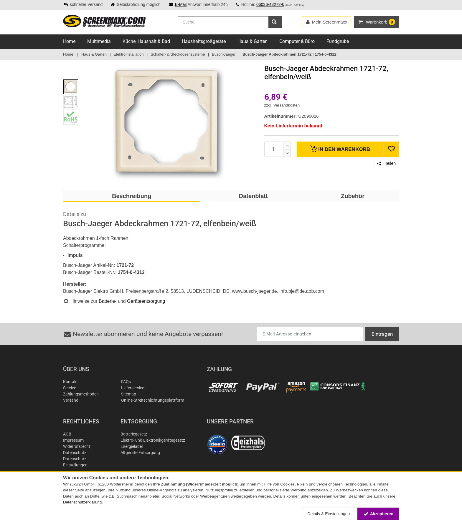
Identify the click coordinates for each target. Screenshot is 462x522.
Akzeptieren (378, 514)
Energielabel (132, 446)
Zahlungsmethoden (81, 394)
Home (69, 41)
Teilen (386, 163)
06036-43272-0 (270, 4)
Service (69, 387)
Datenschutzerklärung (82, 502)
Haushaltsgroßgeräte (204, 41)
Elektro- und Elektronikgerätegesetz (153, 440)
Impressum (73, 440)
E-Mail (181, 4)
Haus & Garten (252, 41)
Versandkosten (286, 105)
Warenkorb (340, 148)
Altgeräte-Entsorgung (140, 452)
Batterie (107, 301)
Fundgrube (337, 41)
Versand (70, 400)
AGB (67, 434)
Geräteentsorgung (146, 301)
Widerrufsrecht (76, 446)
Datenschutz (74, 452)
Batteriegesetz (134, 434)
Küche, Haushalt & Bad (146, 41)
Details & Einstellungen (328, 513)
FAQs (126, 381)
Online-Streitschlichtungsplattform (152, 400)
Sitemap (128, 394)
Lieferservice (132, 387)
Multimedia (99, 41)
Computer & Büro (297, 41)
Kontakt (70, 381)
